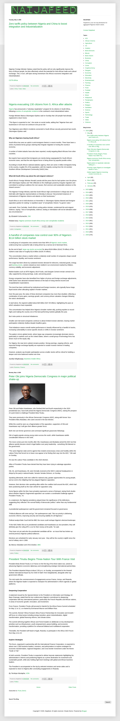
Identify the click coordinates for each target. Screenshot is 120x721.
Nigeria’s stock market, (59, 243)
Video (24, 88)
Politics (16, 553)
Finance (22, 367)
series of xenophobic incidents (27, 111)
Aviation (87, 48)
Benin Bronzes (90, 50)
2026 (87, 130)
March (89, 180)
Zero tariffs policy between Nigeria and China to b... (98, 136)
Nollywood (88, 97)
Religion (87, 105)
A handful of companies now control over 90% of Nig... (98, 145)
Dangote (88, 70)
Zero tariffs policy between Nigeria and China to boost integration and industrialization (38, 25)
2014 (87, 220)
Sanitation (88, 107)
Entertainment (89, 80)
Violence (88, 122)
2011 (87, 229)
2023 (87, 195)
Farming (87, 83)
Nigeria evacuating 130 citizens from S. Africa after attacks (40, 104)
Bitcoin (87, 53)
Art (86, 46)
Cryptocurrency (90, 68)
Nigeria (11, 109)
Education (88, 75)
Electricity (88, 78)
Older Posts (72, 687)
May (88, 133)
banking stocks (17, 265)
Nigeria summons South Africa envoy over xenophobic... (99, 159)
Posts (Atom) (22, 691)
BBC (39, 545)
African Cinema (90, 41)
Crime (87, 65)
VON (27, 673)
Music (87, 95)
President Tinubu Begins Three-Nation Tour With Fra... (97, 154)
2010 (87, 232)
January (90, 186)
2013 (87, 223)
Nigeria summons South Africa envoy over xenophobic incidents (41, 221)
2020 (87, 203)
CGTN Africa (13, 80)
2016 (87, 215)
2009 (87, 235)
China (16, 88)
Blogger (84, 711)
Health (87, 92)
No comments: (35, 86)
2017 (87, 212)
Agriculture (88, 43)
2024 (87, 192)
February (90, 183)
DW (29, 216)
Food (86, 88)
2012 (87, 226)
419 (86, 38)
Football (87, 90)
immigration (17, 229)
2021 (87, 201)
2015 (87, 218)
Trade (20, 88)
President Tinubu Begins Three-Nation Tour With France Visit (42, 559)
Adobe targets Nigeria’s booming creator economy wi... (97, 173)
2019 (87, 206)
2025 (87, 189)
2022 (87, 198)
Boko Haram (89, 56)
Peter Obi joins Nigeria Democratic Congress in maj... (98, 150)
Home (38, 687)
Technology (88, 115)
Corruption (88, 63)
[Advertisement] (43, 96)
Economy (88, 73)
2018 (87, 209)
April (89, 177)
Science (87, 110)
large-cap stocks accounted (32, 249)
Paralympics (89, 100)
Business (17, 367)
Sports (87, 112)
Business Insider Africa (32, 359)
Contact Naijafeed (89, 30)
